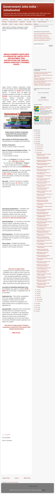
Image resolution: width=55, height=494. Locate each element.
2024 (36, 135)
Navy (47, 19)
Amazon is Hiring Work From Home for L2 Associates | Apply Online (43, 79)
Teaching (4, 21)
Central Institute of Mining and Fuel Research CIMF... (43, 241)
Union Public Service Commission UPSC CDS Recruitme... (43, 268)
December (39, 144)
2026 (36, 131)
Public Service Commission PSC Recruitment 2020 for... (43, 170)
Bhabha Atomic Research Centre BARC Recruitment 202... (43, 164)
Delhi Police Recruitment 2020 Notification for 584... (42, 284)
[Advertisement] (16, 42)
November (39, 146)
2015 (36, 311)
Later (20, 4)
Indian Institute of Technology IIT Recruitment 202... (43, 173)
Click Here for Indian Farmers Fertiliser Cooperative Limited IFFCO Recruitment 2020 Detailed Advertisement (16, 327)
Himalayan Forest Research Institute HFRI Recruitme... (44, 287)
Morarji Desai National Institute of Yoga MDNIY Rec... (43, 216)
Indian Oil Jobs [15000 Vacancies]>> (42, 40)
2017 (36, 307)
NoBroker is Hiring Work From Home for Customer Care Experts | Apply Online (42, 84)
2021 (36, 141)
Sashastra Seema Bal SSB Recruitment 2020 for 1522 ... (43, 250)
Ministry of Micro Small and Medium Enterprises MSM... (44, 185)
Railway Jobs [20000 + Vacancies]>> (42, 36)
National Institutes (42, 21)
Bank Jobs (12, 19)
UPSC (42, 19)
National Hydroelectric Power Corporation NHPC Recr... (42, 213)
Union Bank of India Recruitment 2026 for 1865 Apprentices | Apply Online (43, 73)
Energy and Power (13, 21)
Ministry (33, 19)
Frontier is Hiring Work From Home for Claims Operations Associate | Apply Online (46, 118)
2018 (36, 305)
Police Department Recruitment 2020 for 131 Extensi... (44, 244)
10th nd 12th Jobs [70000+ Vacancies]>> (42, 38)
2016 (36, 309)
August (38, 152)
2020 (36, 143)
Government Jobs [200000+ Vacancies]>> (43, 33)
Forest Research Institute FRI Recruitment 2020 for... (42, 188)
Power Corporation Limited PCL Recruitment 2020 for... (43, 179)
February (39, 299)
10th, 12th (26, 19)
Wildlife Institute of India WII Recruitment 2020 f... (42, 253)
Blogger (43, 490)
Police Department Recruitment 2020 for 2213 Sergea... (44, 228)
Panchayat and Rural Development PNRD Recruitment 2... (43, 161)
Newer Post (6, 478)
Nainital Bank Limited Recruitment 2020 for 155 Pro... (43, 155)
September (39, 150)
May (38, 293)
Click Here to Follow (18, 161)
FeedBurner (46, 99)
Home (16, 478)
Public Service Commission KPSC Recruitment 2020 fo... (43, 198)
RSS (35, 28)
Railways (20, 19)
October (38, 148)
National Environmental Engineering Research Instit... (44, 234)
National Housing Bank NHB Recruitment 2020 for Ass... (42, 158)
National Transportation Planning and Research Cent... (44, 195)
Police (21, 24)
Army (34, 21)
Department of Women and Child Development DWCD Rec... (43, 231)
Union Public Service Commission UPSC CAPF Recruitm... (43, 219)
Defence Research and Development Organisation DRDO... (44, 222)
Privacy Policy (28, 24)
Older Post (27, 478)
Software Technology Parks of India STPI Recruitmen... (43, 192)
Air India (29, 21)
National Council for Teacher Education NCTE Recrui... (42, 201)
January (38, 301)
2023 (36, 137)
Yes (35, 4)
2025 (36, 133)
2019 (36, 303)
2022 (36, 139)
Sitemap (36, 24)
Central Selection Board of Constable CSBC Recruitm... (44, 247)
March (38, 297)
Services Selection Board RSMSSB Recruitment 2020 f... (43, 210)
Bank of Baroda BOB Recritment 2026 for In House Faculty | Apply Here (43, 81)
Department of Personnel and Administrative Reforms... (42, 265)
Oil (37, 19)
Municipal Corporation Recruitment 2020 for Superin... (43, 274)
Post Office (4, 24)
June (38, 291)
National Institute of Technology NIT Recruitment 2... (44, 176)
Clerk (11, 24)
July (38, 289)
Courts (15, 24)
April (38, 295)
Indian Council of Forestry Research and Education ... (44, 204)
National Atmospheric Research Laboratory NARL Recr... (43, 256)
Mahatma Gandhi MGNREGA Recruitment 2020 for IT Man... (43, 238)
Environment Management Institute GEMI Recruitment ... (43, 277)
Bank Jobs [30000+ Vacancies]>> (41, 35)
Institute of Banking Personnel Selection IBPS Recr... (42, 271)
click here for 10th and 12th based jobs (14, 218)
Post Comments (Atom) (13, 482)
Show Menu (5, 19)
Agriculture (22, 21)
